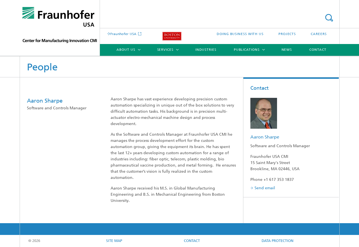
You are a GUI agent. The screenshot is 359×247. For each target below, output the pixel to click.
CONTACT (192, 241)
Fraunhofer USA (123, 34)
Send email (265, 188)
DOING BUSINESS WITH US (240, 34)
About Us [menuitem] (125, 50)
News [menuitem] (287, 50)
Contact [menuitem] (317, 50)
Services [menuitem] (165, 50)
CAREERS (318, 34)
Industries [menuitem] (205, 50)
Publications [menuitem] (247, 50)
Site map (114, 241)
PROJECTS (287, 34)
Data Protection (277, 241)
